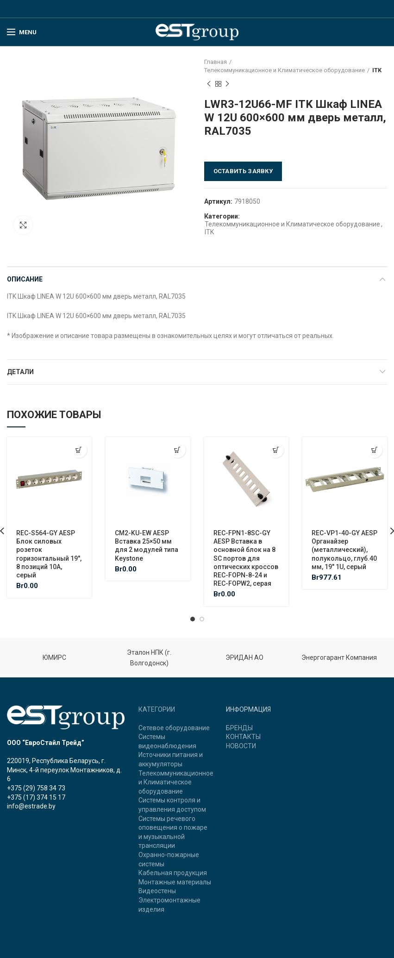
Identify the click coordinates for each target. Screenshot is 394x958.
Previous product (209, 84)
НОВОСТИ (241, 746)
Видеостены (157, 891)
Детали (20, 372)
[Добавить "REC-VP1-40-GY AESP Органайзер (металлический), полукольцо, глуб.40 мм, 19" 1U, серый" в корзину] (374, 450)
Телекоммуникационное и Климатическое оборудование (284, 70)
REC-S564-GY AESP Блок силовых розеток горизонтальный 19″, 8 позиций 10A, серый (48, 554)
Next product (227, 84)
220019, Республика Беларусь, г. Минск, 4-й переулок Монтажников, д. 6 (64, 770)
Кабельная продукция (172, 873)
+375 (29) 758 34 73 (36, 788)
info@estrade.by (31, 806)
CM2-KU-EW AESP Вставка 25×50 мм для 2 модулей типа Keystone (146, 545)
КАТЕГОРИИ (156, 709)
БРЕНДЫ (239, 728)
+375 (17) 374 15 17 (36, 797)
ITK (376, 70)
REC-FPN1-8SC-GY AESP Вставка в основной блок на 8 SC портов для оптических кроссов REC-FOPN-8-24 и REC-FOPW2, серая (245, 558)
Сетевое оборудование (174, 728)
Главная (215, 61)
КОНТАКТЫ (243, 736)
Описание (25, 279)
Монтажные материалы (174, 882)
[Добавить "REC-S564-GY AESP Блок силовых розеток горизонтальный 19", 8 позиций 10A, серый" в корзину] (79, 450)
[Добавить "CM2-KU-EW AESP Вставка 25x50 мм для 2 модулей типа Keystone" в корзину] (177, 450)
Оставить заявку (243, 171)
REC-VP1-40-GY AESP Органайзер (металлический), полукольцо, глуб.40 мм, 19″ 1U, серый (344, 549)
